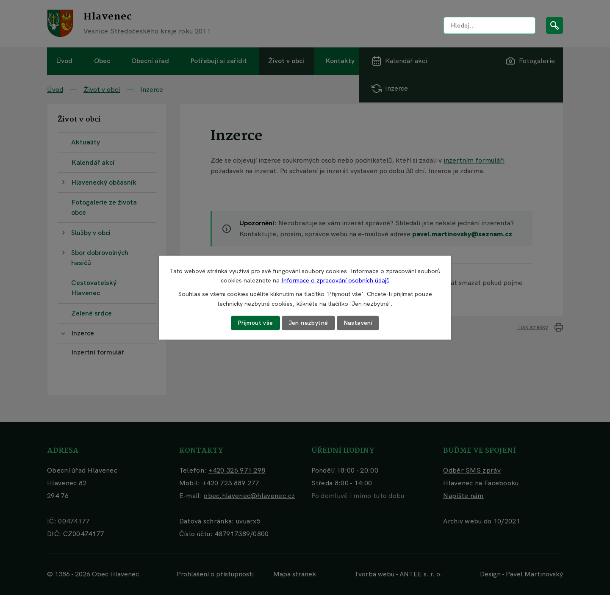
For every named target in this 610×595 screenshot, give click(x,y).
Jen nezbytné (308, 323)
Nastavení (358, 323)
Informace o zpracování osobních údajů (335, 280)
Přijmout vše (255, 323)
